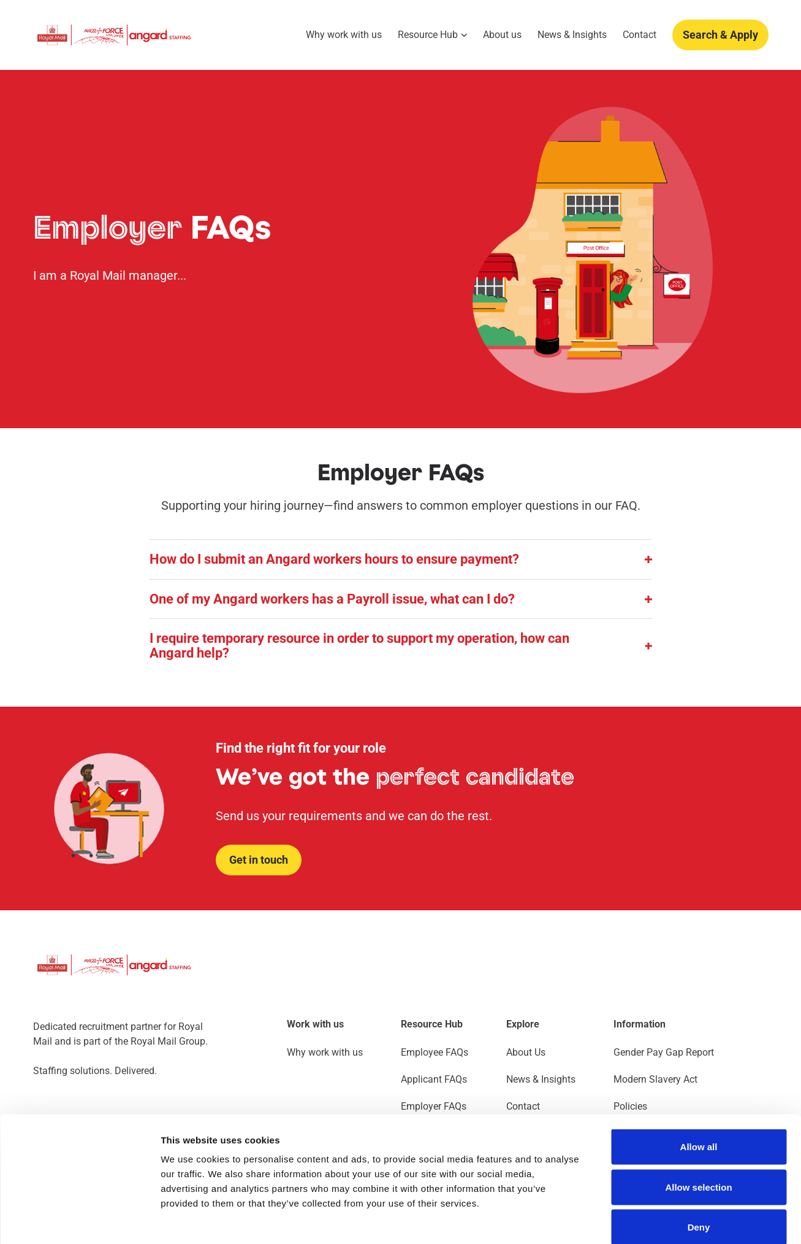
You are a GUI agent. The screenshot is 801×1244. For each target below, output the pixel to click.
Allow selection (698, 1123)
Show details (643, 1220)
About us (502, 35)
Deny (699, 1163)
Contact (639, 35)
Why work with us (344, 35)
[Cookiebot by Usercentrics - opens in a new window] (79, 1220)
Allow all (699, 1083)
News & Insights (572, 35)
